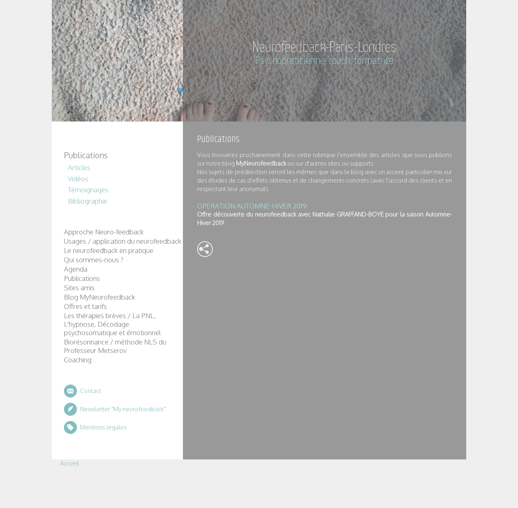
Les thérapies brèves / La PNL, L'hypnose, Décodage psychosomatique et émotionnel (112, 324)
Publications (86, 155)
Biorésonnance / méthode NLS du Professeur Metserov (115, 346)
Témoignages (88, 189)
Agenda (75, 269)
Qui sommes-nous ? (93, 259)
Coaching (77, 359)
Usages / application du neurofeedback (122, 241)
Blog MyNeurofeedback (99, 297)
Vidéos (78, 178)
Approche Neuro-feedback (104, 231)
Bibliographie (87, 201)
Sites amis (79, 287)
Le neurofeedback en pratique (108, 250)
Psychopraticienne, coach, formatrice (324, 60)
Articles (79, 167)
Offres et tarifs (85, 306)
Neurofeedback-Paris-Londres (325, 48)
